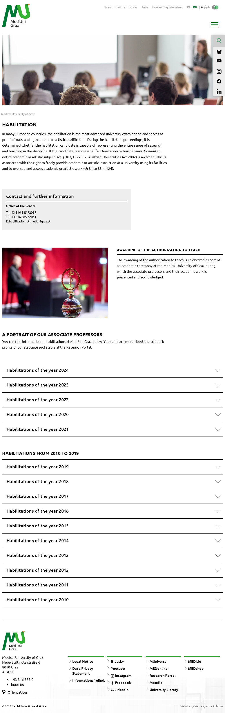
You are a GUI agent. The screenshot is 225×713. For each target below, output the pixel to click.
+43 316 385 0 (22, 679)
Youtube (118, 668)
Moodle (156, 682)
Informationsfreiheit (88, 680)
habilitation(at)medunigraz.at (30, 221)
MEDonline (158, 668)
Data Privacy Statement (82, 671)
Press (133, 7)
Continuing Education (167, 7)
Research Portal (163, 675)
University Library (164, 689)
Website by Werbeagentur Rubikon (201, 706)
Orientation (17, 692)
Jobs (145, 7)
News (107, 7)
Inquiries (17, 684)
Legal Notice (82, 661)
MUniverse (158, 661)
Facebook (121, 682)
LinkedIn (120, 689)
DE (189, 7)
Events (120, 7)
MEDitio (194, 661)
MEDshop (196, 668)
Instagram (121, 675)
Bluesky (117, 661)
